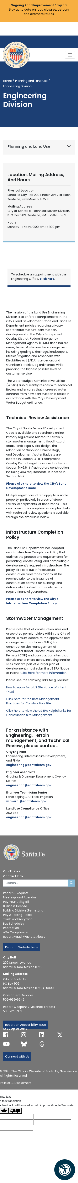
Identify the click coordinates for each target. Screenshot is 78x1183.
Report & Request (15, 893)
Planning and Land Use (31, 81)
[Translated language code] (52, 1116)
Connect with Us (17, 1056)
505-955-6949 (14, 1000)
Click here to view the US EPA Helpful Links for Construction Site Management (38, 713)
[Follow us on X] (60, 1035)
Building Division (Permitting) (24, 910)
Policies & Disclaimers (15, 1083)
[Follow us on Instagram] (23, 1035)
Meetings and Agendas (19, 897)
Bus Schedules (13, 923)
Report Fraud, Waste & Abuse (24, 937)
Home (7, 81)
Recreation (11, 928)
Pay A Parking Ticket (17, 915)
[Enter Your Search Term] (35, 883)
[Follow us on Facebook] (5, 1035)
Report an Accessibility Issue (25, 1025)
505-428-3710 (13, 1011)
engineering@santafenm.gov (28, 817)
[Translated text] (52, 1122)
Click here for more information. (43, 673)
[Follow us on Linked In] (41, 1035)
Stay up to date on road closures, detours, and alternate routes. (39, 11)
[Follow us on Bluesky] (24, 1044)
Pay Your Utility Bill (16, 902)
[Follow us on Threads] (42, 1044)
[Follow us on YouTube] (6, 1044)
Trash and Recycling (17, 919)
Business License (15, 906)
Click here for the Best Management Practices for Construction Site (32, 701)
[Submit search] (71, 883)
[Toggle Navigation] (70, 54)
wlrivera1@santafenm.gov (26, 801)
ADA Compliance (15, 932)
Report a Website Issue (21, 947)
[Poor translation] (15, 1111)
